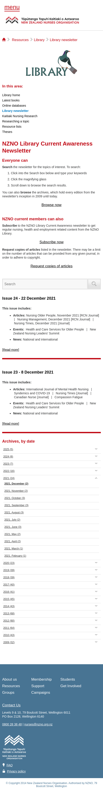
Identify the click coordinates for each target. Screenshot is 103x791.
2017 (8, 584)
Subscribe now (51, 242)
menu (12, 7)
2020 (8, 563)
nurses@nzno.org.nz (38, 724)
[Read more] (10, 349)
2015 (8, 599)
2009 (8, 642)
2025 (8, 449)
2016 (8, 591)
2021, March (13, 548)
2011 (8, 627)
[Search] (46, 284)
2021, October (14, 498)
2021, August (14, 512)
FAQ (10, 765)
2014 (8, 606)
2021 (8, 478)
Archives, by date (18, 441)
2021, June (12, 526)
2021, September (16, 505)
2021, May (12, 534)
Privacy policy (16, 771)
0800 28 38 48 (12, 724)
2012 (8, 620)
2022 (8, 471)
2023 (8, 463)
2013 (8, 613)
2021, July (12, 519)
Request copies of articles (51, 266)
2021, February (15, 555)
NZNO (42, 22)
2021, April (12, 541)
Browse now (51, 205)
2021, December (16, 483)
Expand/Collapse (96, 449)
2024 (8, 456)
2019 (8, 570)
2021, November (16, 490)
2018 (8, 577)
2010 (8, 635)
